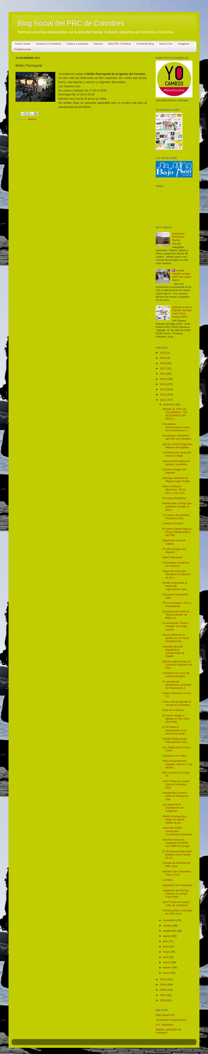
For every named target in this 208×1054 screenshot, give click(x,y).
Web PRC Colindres (119, 43)
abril (166, 957)
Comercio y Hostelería (48, 43)
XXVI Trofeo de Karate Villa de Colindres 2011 (175, 784)
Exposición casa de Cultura (174, 542)
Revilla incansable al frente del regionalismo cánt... (175, 586)
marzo (167, 962)
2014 (163, 384)
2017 (163, 368)
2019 (163, 357)
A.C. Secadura (164, 1024)
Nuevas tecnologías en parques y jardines (176, 463)
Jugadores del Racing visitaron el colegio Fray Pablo (175, 893)
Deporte (98, 43)
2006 (163, 1000)
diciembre (169, 404)
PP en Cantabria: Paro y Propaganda (176, 604)
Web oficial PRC (165, 1015)
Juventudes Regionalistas (171, 1019)
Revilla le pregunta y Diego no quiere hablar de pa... (174, 819)
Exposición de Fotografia (177, 885)
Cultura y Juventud (77, 43)
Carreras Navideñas (174, 498)
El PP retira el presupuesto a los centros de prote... (174, 730)
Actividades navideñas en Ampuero (175, 564)
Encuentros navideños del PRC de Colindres (176, 437)
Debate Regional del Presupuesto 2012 (174, 740)
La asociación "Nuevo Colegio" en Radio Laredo (175, 626)
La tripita (167, 879)
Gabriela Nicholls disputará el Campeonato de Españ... (173, 651)
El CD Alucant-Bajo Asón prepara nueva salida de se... (177, 854)
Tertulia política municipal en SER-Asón (177, 912)
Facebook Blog (145, 43)
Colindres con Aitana (174, 755)
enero (167, 972)
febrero (167, 967)
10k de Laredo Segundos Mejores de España (177, 446)
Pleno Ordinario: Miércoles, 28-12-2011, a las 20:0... (174, 489)
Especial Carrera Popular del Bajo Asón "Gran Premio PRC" (182, 312)
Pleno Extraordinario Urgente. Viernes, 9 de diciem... (177, 764)
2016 (163, 373)
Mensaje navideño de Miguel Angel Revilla (176, 480)
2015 (163, 378)
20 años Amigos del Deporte (174, 550)
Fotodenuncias (22, 49)
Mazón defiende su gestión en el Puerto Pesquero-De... (175, 638)
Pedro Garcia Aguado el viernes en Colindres (176, 703)
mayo (166, 951)
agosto (167, 935)
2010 (163, 979)
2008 (163, 989)
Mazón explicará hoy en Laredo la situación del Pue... (177, 664)
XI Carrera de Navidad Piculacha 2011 (175, 517)
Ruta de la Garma (173, 710)
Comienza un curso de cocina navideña (175, 675)
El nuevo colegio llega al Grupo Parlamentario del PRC (176, 532)
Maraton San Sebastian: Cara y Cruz (176, 873)
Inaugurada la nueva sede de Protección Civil (175, 796)
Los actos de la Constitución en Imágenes (173, 807)
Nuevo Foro (166, 43)
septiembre (170, 930)
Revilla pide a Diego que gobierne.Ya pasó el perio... (176, 506)
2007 (163, 995)
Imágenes (183, 43)
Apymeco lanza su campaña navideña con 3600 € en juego (176, 842)
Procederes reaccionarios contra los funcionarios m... (176, 427)
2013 (163, 389)
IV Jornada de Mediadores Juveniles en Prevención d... (176, 684)
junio (166, 946)
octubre (168, 925)
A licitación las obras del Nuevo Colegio (176, 454)
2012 (163, 394)
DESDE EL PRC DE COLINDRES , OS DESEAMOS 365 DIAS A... (174, 414)
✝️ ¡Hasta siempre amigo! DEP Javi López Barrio (181, 275)
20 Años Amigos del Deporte (174, 471)
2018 (163, 363)
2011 (163, 399)
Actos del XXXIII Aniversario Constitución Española (177, 831)
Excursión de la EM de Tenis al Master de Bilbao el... (175, 614)
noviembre (169, 920)
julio (166, 941)
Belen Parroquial (172, 557)
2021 (163, 352)
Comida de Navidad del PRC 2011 (176, 864)
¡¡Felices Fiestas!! (173, 523)
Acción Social (22, 43)
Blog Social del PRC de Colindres (70, 23)
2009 (163, 984)
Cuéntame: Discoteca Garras (178, 236)
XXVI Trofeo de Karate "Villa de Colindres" (175, 904)
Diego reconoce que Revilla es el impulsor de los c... (176, 574)
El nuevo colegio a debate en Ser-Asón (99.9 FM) (175, 718)
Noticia (32, 119)
